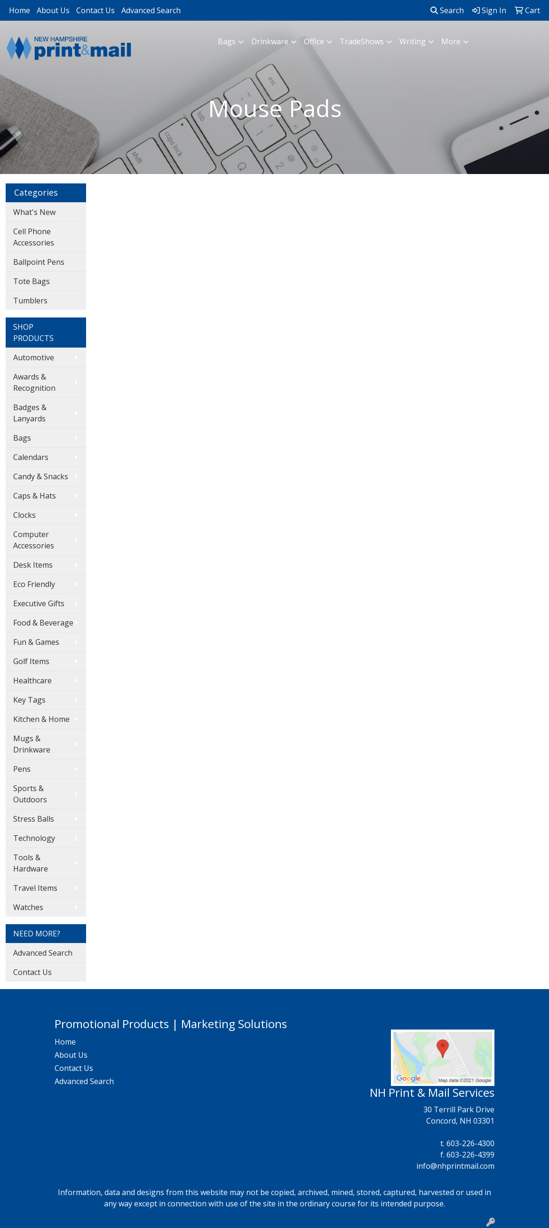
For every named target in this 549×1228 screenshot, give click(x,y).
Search (447, 10)
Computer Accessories (33, 540)
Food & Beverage (43, 623)
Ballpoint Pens (38, 262)
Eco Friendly (34, 584)
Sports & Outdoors (30, 794)
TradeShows (362, 41)
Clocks (24, 515)
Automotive (33, 357)
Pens (22, 769)
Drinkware (269, 41)
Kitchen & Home (41, 719)
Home (19, 10)
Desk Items (33, 565)
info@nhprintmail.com (455, 1166)
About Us (53, 10)
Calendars (30, 457)
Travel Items (35, 888)
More (451, 41)
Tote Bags (31, 281)
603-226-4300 (470, 1143)
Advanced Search (151, 10)
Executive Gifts (38, 603)
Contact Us (95, 10)
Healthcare (32, 680)
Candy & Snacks (40, 476)
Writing (412, 41)
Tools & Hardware (30, 863)
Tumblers (30, 300)
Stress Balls (33, 819)
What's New (34, 212)
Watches (28, 907)
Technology (34, 838)
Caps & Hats (34, 496)
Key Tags (29, 700)
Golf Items (31, 661)
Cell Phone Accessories (33, 237)
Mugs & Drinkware (31, 744)
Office (314, 41)
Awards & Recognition (34, 382)
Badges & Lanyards (30, 413)
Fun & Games (36, 642)
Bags (227, 41)
